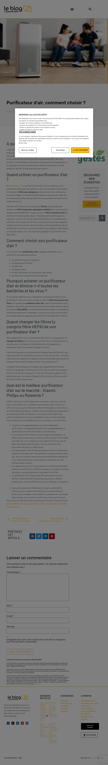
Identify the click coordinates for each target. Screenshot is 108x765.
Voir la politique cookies (28, 132)
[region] (54, 132)
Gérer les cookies (27, 150)
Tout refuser (60, 150)
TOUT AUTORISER (80, 150)
